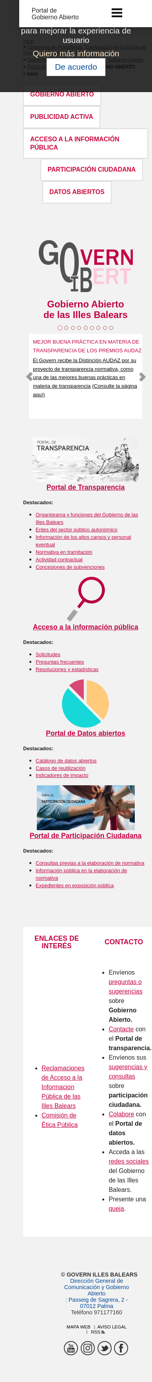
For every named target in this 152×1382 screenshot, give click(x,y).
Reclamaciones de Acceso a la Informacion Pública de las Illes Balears (63, 1087)
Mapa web (78, 1327)
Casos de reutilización (60, 768)
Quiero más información (76, 53)
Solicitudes (48, 654)
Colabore (121, 1114)
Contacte (121, 1029)
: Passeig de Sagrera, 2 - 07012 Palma (96, 1303)
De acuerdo (76, 66)
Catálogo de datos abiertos (66, 761)
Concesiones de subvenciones (70, 567)
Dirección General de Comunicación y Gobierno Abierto (96, 1287)
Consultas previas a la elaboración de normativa (90, 863)
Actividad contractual (59, 559)
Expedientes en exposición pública (75, 885)
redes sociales (128, 1161)
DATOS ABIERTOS (77, 192)
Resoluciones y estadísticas (67, 669)
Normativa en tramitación (64, 552)
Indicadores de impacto (62, 775)
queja (116, 1208)
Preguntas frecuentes (60, 662)
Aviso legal (112, 1327)
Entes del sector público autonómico (77, 530)
